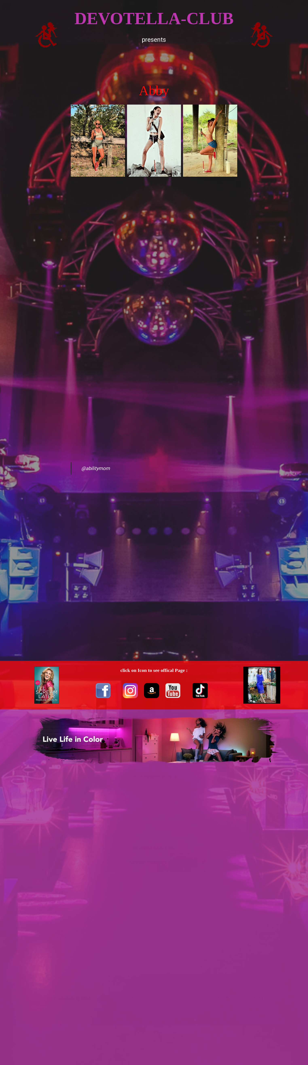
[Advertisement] (154, 63)
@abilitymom (95, 468)
